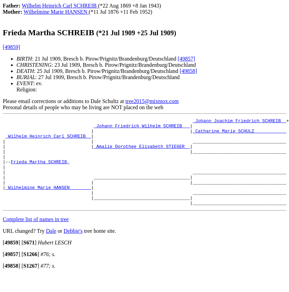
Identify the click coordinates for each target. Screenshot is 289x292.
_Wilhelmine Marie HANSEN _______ (48, 202)
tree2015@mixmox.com (152, 101)
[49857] (186, 59)
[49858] (188, 71)
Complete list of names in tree (36, 237)
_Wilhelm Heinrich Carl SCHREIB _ (48, 140)
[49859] (11, 47)
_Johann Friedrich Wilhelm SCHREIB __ (142, 128)
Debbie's (73, 248)
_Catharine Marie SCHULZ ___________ (239, 134)
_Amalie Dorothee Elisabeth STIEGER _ (142, 152)
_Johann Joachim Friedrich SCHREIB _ (239, 121)
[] (11, 260)
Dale (51, 248)
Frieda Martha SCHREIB (40, 171)
